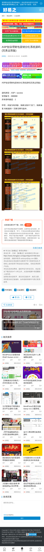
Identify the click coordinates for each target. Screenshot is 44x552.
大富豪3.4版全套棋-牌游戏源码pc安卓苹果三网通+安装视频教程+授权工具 (11, 485)
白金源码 (24, 56)
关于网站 (18, 532)
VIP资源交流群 (21, 534)
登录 (28, 225)
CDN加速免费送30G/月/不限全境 (11, 36)
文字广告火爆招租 (11, 31)
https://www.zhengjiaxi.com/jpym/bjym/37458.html (22, 256)
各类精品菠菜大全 (31, 36)
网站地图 (4, 534)
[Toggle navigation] (40, 10)
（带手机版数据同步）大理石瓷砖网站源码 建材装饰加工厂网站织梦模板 (11, 433)
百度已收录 (37, 248)
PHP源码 (8, 290)
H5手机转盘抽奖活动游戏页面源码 (32, 381)
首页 (3, 16)
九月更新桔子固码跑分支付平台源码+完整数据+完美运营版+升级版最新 (11, 407)
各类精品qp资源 (12, 40)
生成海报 (7, 304)
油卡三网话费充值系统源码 (32, 433)
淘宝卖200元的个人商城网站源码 (31, 356)
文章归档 (31, 532)
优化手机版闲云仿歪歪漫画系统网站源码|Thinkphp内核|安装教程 (32, 485)
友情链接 (38, 532)
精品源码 (32, 290)
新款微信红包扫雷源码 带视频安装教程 (11, 459)
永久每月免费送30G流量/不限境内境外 (32, 31)
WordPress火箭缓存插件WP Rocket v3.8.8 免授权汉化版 (11, 356)
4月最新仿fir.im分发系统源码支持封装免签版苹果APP (32, 459)
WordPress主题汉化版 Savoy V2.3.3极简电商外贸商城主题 (32, 407)
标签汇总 (24, 532)
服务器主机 (12, 534)
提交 (22, 518)
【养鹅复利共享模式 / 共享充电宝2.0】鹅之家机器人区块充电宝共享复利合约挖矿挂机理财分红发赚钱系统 (11, 381)
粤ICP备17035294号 (33, 530)
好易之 (4, 56)
